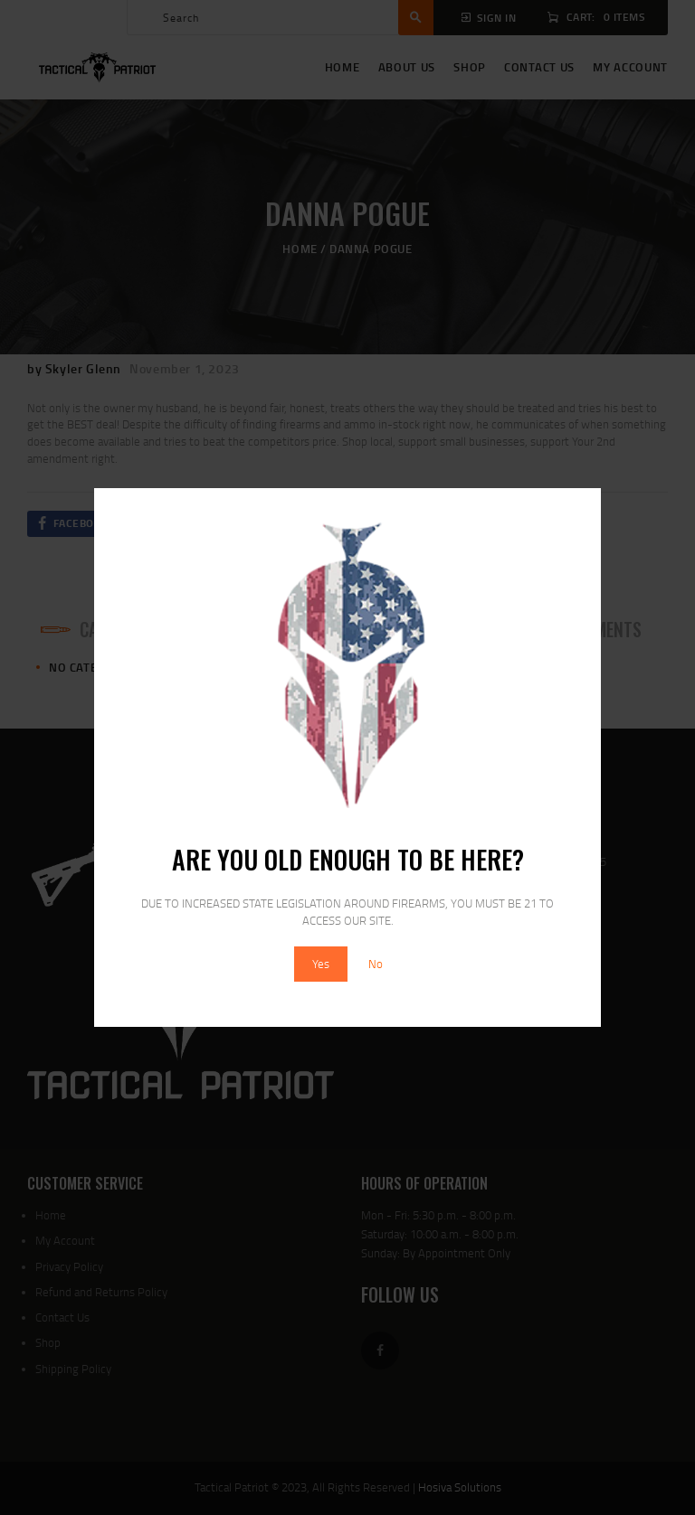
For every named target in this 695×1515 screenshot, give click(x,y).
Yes (320, 963)
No (375, 963)
